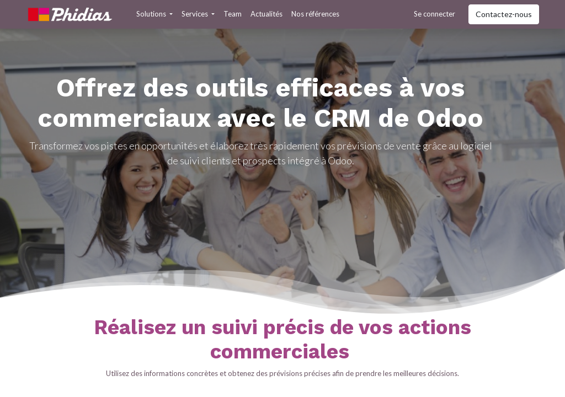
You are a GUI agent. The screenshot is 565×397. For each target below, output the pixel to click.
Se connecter (434, 13)
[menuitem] (232, 14)
